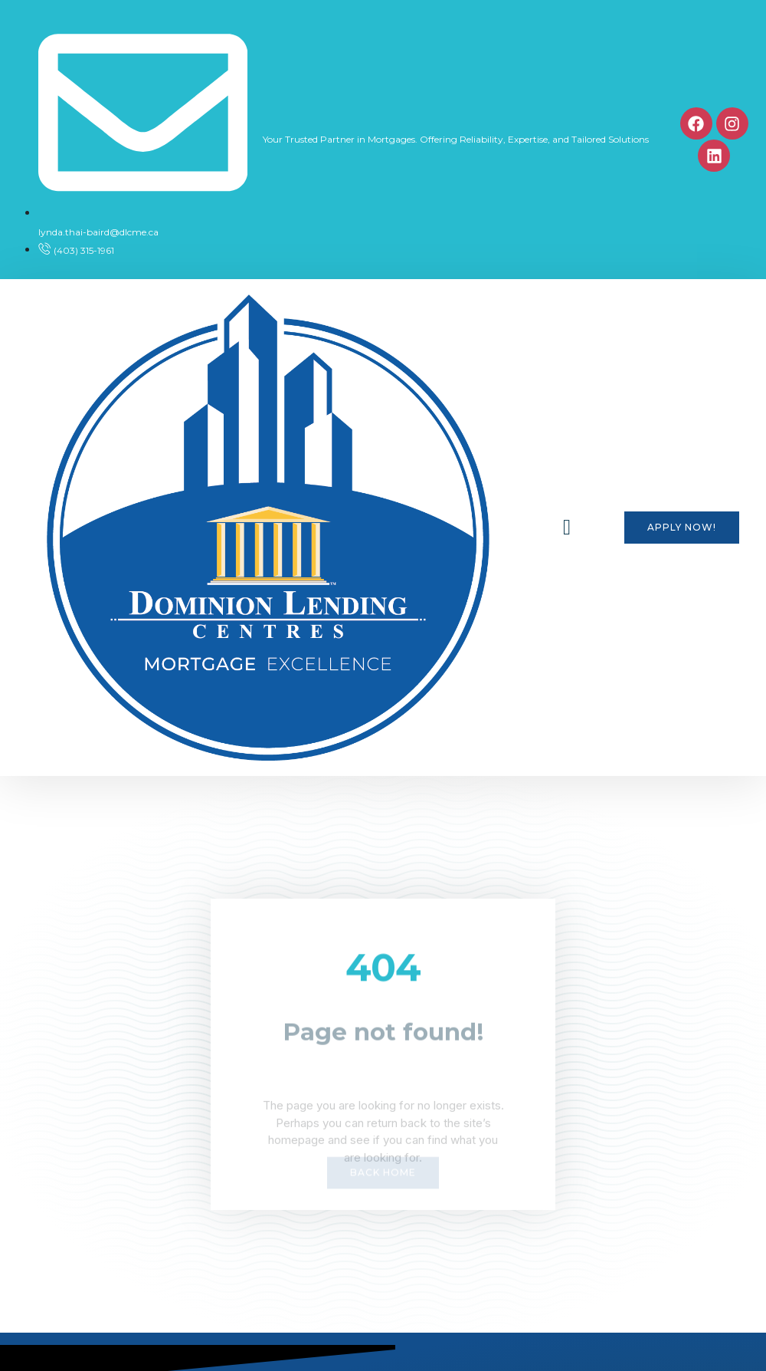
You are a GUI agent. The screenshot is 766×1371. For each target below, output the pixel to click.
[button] (567, 527)
